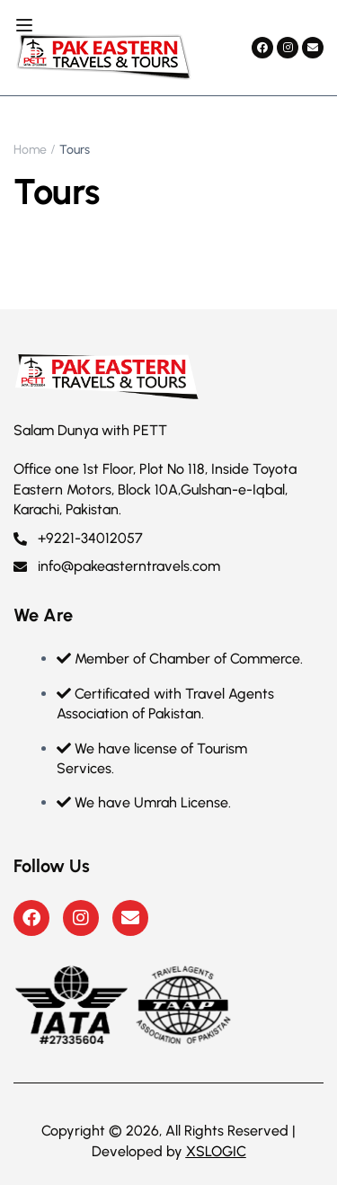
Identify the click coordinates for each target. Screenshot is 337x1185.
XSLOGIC (216, 1151)
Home (30, 149)
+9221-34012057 (78, 538)
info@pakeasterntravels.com (116, 566)
